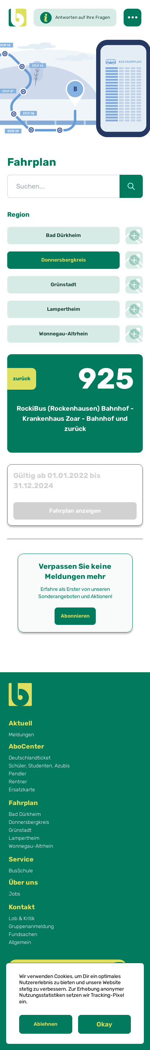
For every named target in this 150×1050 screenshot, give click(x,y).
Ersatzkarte (22, 789)
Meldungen (21, 734)
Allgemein (20, 942)
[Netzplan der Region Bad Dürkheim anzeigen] (134, 235)
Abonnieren (75, 616)
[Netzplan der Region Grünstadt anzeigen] (134, 284)
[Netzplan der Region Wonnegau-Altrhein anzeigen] (134, 334)
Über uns (23, 882)
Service (21, 859)
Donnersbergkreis (29, 822)
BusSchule (21, 870)
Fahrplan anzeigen (75, 510)
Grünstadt (20, 830)
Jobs (14, 894)
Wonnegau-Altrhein (31, 846)
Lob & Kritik (22, 918)
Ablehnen (45, 1024)
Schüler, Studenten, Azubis (39, 766)
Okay (104, 1024)
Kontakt (22, 907)
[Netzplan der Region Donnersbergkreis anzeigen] (134, 260)
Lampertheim (24, 838)
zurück (21, 379)
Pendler (17, 773)
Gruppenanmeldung (31, 926)
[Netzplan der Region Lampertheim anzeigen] (134, 309)
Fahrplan (23, 803)
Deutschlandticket (30, 758)
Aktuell (20, 723)
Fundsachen (23, 934)
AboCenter (26, 746)
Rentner (18, 781)
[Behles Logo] (17, 17)
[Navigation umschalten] (132, 17)
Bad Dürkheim (25, 814)
